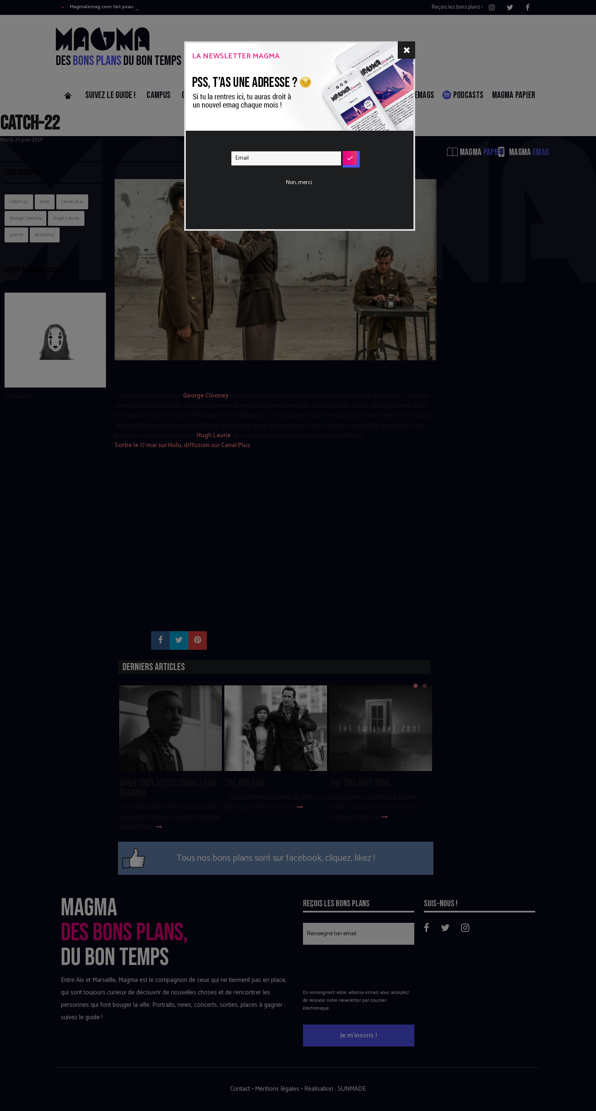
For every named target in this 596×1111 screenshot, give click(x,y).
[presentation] (294, 184)
